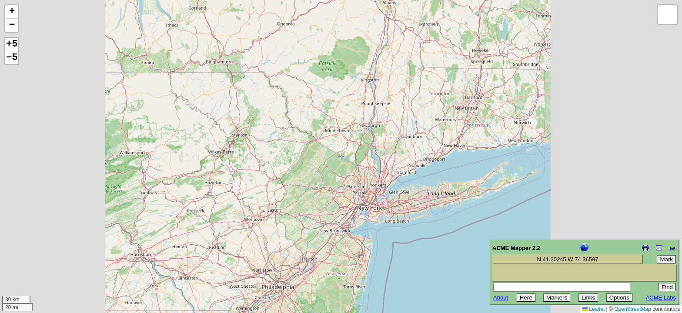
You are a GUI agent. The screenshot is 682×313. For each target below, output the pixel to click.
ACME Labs (661, 297)
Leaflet (593, 309)
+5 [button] (11, 44)
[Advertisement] (46, 251)
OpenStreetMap (632, 309)
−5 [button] (11, 57)
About (500, 297)
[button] (11, 12)
